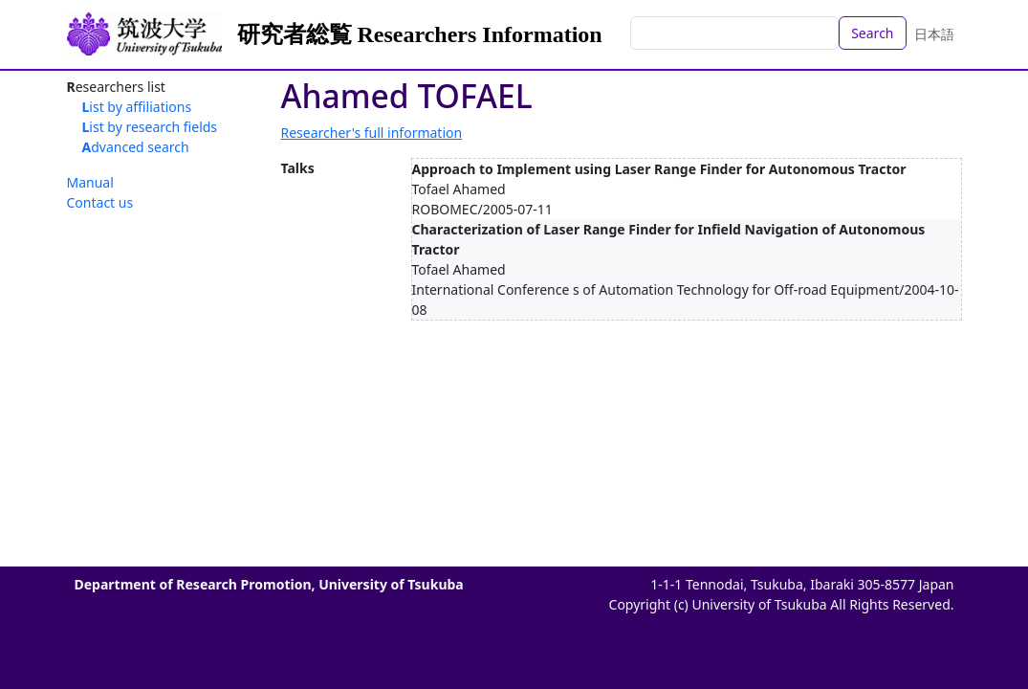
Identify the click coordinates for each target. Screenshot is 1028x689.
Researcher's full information (372, 132)
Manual (90, 182)
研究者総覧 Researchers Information (419, 34)
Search (872, 33)
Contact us (100, 202)
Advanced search (135, 147)
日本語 (934, 34)
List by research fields (150, 127)
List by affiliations (137, 107)
